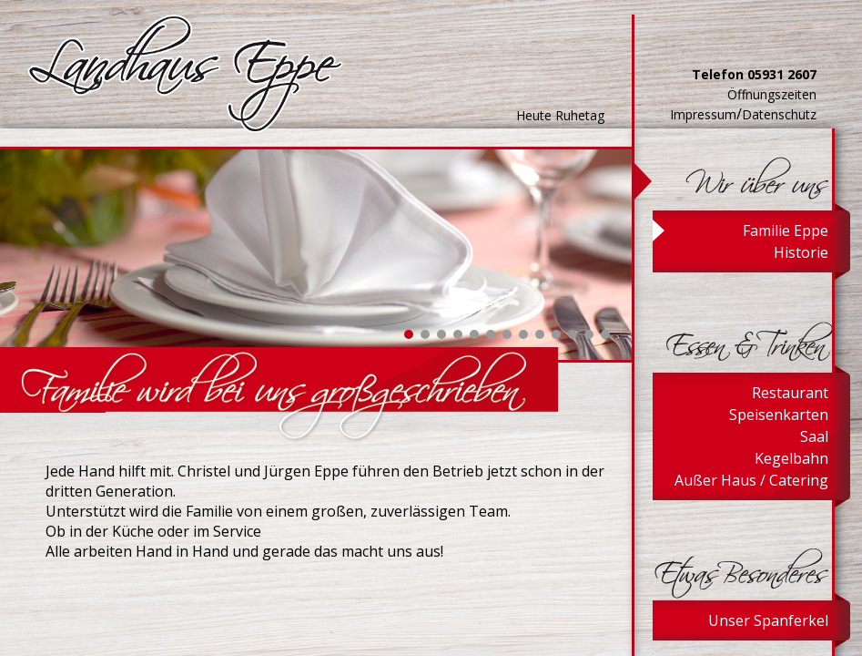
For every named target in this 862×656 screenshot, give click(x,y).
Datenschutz (779, 114)
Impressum (703, 114)
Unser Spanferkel (768, 620)
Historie (801, 252)
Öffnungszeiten (771, 94)
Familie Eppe (785, 230)
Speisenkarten (778, 415)
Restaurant (790, 393)
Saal (814, 436)
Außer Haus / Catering (751, 480)
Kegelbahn (791, 458)
